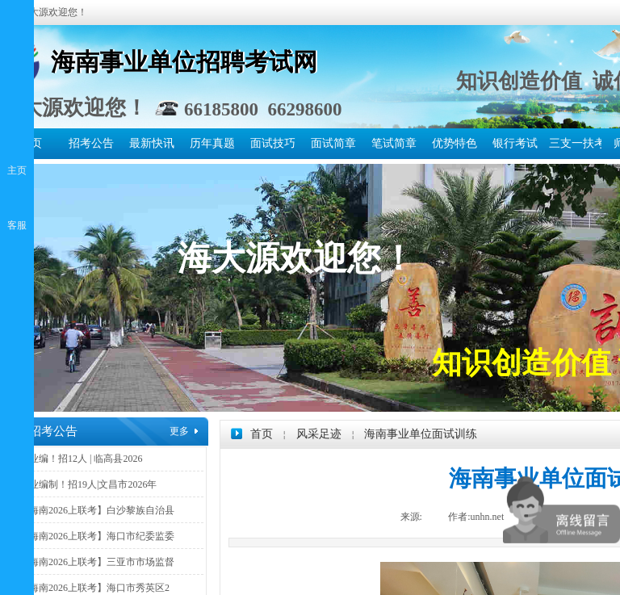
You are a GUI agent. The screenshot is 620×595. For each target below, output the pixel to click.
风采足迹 (318, 434)
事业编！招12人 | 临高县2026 (80, 458)
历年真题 (212, 143)
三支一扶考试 (575, 143)
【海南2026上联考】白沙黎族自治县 (96, 510)
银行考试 (515, 143)
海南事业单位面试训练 (420, 434)
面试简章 (333, 143)
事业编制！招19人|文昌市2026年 (88, 484)
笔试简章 (394, 143)
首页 (261, 434)
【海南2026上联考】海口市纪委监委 (96, 536)
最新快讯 (151, 143)
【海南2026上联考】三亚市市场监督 (96, 562)
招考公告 (91, 143)
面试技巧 (272, 143)
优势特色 (454, 143)
